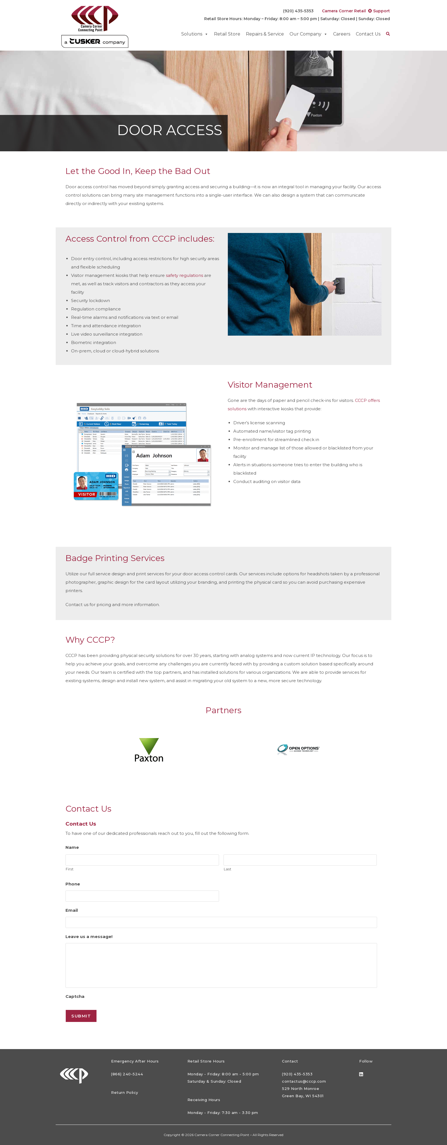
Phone (72, 884)
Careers (341, 34)
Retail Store (227, 34)
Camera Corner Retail (341, 10)
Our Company (309, 34)
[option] (148, 750)
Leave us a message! (88, 936)
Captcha (74, 996)
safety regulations (184, 275)
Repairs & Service (265, 34)
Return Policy (124, 1092)
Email (71, 910)
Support (379, 10)
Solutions (194, 34)
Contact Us (368, 34)
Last (228, 869)
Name (72, 847)
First (70, 869)
